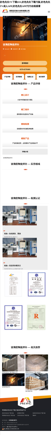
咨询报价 (25, 63)
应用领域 (19, 77)
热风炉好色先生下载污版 (39, 413)
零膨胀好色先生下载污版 (10, 410)
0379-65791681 (25, 69)
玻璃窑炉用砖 (20, 413)
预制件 (34, 415)
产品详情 (7, 77)
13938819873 (13, 420)
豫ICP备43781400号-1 (12, 426)
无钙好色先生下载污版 (23, 415)
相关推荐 (42, 77)
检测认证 (30, 77)
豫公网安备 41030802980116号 (10, 428)
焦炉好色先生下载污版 (8, 413)
